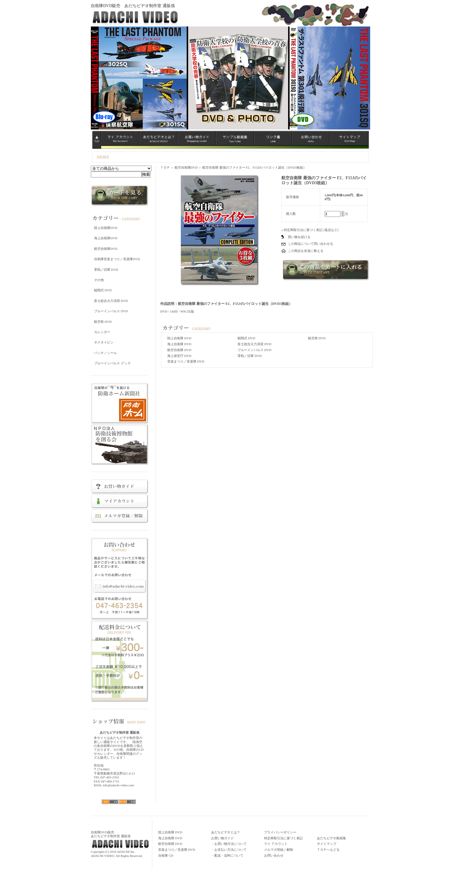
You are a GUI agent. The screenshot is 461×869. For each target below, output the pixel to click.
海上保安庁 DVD (179, 356)
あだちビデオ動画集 (331, 838)
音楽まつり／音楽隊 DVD (185, 361)
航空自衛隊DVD (105, 248)
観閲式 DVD (103, 290)
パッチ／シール (105, 353)
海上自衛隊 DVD (179, 344)
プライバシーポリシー (280, 832)
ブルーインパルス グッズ (112, 363)
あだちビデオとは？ (225, 832)
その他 (99, 280)
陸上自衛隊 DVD (179, 338)
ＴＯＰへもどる (328, 849)
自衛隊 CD (165, 855)
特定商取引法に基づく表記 (283, 838)
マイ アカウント (276, 843)
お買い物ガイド (222, 838)
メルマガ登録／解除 (278, 849)
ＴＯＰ (165, 167)
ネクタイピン (103, 342)
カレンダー (102, 332)
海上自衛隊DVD (105, 238)
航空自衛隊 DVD (179, 350)
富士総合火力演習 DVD (111, 301)
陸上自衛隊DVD (105, 228)
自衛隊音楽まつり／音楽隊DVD (117, 259)
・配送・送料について (227, 855)
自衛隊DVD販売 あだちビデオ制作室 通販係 (133, 6)
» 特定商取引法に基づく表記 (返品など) (309, 230)
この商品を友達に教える (305, 250)
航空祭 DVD (103, 321)
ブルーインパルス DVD (111, 311)
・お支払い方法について (229, 849)
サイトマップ (326, 843)
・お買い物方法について (229, 843)
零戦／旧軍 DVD (106, 269)
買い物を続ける (299, 237)
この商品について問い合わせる (310, 243)
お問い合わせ (273, 855)
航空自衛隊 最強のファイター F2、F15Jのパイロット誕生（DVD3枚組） (254, 167)
